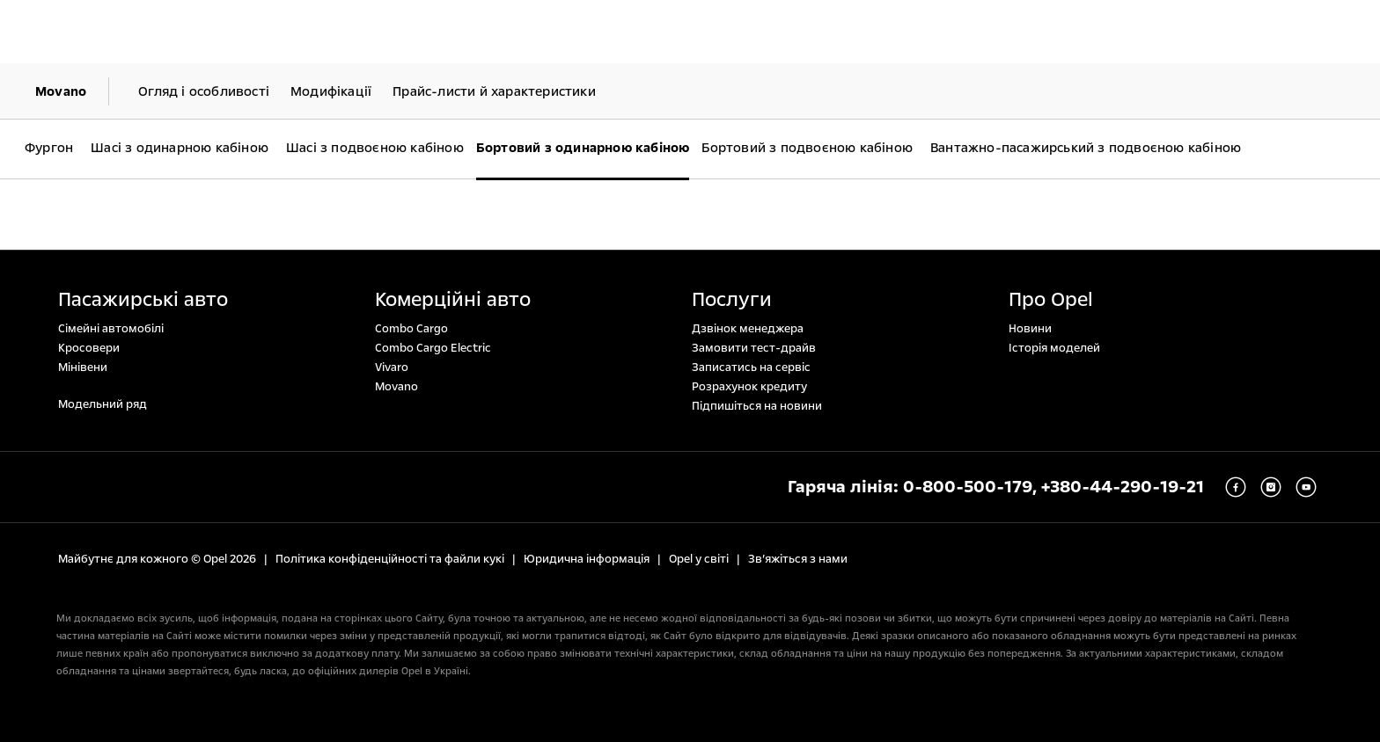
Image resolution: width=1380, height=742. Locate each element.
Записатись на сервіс (751, 367)
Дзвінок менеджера (748, 329)
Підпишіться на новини (757, 406)
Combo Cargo (411, 329)
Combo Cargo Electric (433, 348)
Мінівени (82, 367)
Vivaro (391, 367)
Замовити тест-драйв (754, 348)
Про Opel (1051, 300)
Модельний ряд (102, 404)
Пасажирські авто (143, 300)
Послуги (732, 300)
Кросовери (89, 348)
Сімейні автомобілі (111, 329)
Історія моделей (1054, 348)
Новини (1030, 329)
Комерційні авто (453, 300)
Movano (396, 387)
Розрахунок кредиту (749, 387)
